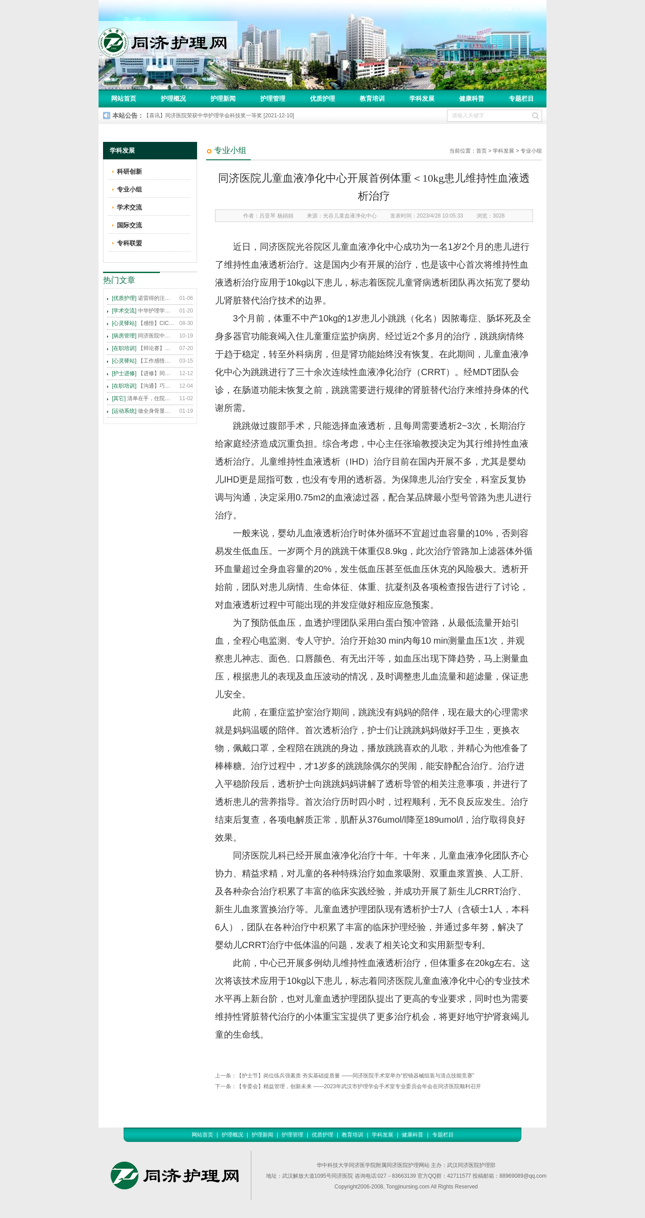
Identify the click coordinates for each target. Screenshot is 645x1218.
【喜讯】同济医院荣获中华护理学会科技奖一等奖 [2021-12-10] (219, 115)
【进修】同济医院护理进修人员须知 (143, 373)
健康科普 (471, 98)
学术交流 (129, 207)
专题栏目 (521, 98)
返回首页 (471, 8)
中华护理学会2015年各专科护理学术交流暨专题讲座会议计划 (143, 311)
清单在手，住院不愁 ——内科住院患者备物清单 (143, 398)
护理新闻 (223, 98)
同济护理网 (168, 40)
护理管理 (272, 98)
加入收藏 (501, 8)
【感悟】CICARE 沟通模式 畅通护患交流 (143, 323)
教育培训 (372, 98)
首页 (481, 151)
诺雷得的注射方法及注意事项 (143, 298)
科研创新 (129, 171)
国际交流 (129, 225)
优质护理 (322, 98)
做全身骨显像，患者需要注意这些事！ (143, 411)
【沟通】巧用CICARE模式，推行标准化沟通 (143, 386)
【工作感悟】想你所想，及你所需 (143, 361)
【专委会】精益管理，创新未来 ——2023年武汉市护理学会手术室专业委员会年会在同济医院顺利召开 (358, 1086)
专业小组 (531, 151)
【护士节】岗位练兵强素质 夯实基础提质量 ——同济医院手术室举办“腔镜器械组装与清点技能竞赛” (355, 1076)
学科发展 (421, 98)
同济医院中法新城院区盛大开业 (143, 336)
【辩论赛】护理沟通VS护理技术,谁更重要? (143, 348)
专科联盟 (129, 243)
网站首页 (123, 98)
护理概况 (173, 98)
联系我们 (531, 8)
